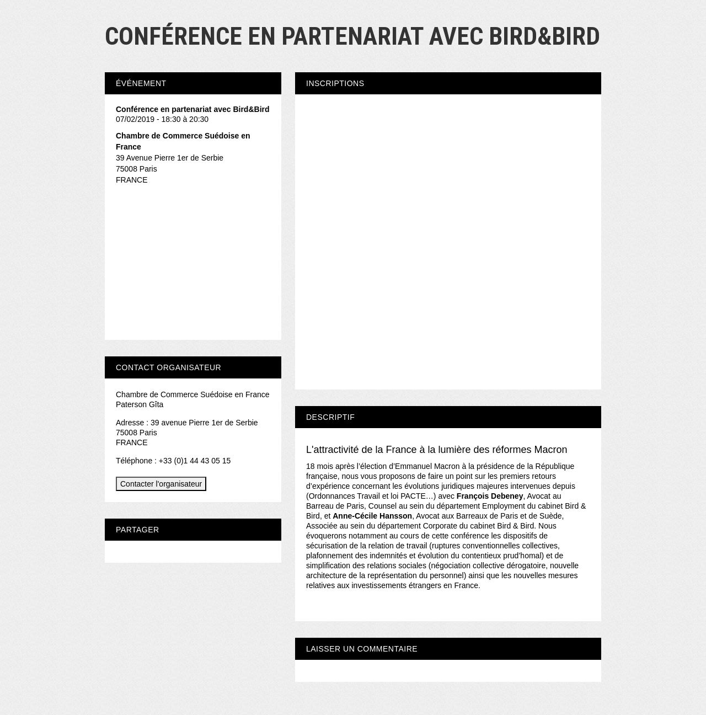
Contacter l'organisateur (161, 483)
